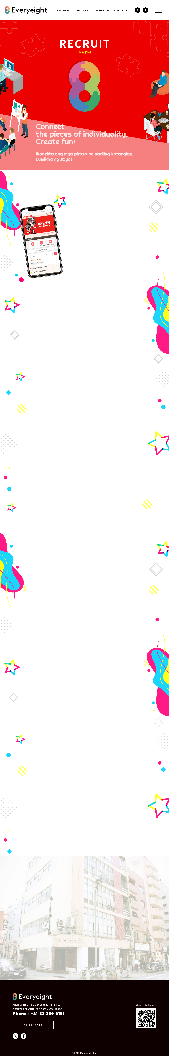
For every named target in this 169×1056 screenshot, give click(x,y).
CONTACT (120, 10)
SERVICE (63, 10)
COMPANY (81, 10)
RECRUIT (99, 10)
